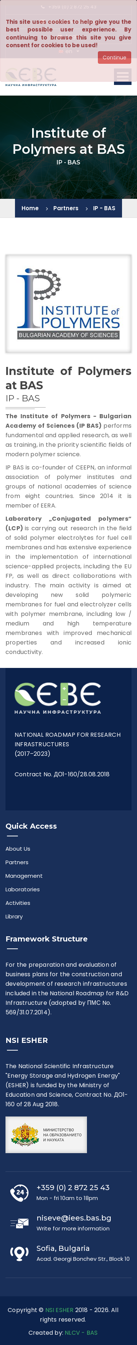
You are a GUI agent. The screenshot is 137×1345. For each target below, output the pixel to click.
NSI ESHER (59, 1310)
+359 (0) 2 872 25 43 (68, 7)
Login (68, 36)
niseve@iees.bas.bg (68, 21)
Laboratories (22, 889)
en (65, 51)
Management (24, 876)
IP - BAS (104, 208)
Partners (66, 208)
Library (14, 916)
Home (30, 208)
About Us (17, 848)
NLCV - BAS (81, 1333)
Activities (17, 903)
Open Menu (123, 76)
